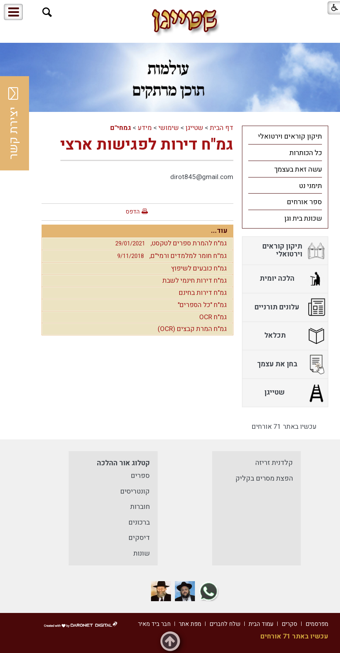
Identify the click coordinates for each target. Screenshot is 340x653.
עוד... (219, 231)
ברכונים (139, 522)
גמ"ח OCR (213, 317)
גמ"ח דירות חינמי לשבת (194, 280)
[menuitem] (285, 136)
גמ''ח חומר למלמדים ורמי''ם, (170, 256)
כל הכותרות (305, 153)
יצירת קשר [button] (13, 123)
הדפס (132, 211)
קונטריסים (135, 491)
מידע (145, 128)
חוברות (140, 506)
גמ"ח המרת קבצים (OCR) (192, 329)
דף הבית (221, 128)
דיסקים (139, 537)
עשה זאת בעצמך (298, 169)
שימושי (168, 128)
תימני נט (310, 186)
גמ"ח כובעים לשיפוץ (199, 268)
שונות (141, 553)
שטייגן (194, 128)
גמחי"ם (120, 128)
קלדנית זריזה (274, 462)
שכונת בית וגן (303, 218)
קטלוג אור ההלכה (123, 463)
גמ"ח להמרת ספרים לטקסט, (169, 243)
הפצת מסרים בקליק (264, 478)
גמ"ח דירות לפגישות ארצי (146, 144)
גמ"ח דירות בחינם (203, 293)
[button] (47, 12)
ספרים (140, 475)
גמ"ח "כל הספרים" (202, 305)
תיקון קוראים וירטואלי (290, 136)
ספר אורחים (304, 202)
